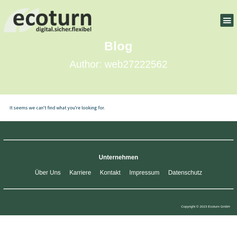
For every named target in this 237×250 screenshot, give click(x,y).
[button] (227, 20)
